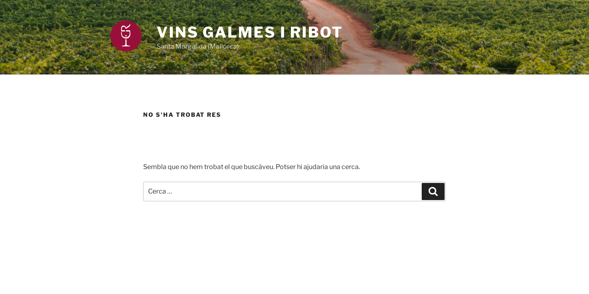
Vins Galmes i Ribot (250, 32)
